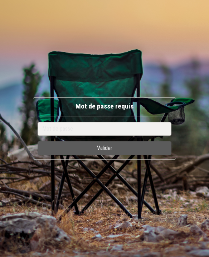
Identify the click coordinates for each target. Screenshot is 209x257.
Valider (104, 148)
